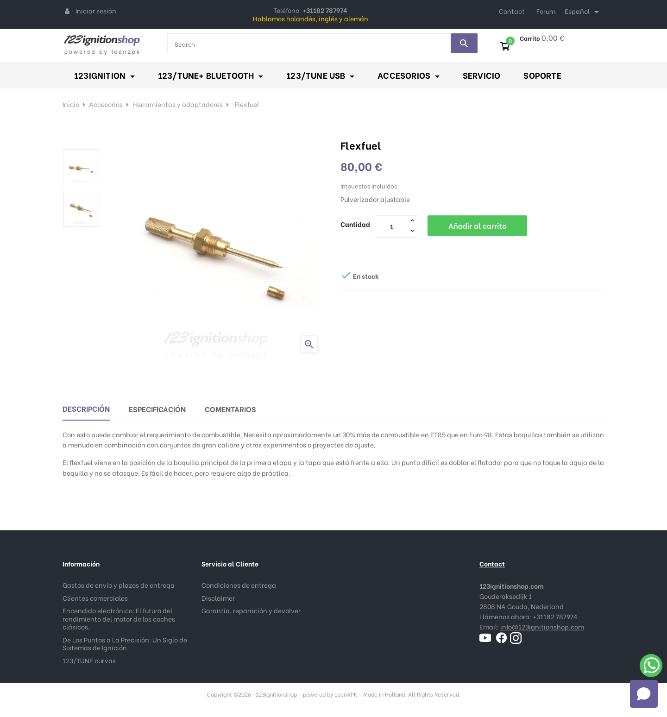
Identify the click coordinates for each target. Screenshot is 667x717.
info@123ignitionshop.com (542, 626)
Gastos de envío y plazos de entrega (119, 585)
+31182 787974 (555, 616)
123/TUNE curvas (89, 660)
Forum (545, 11)
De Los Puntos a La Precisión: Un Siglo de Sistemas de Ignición (125, 644)
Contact (512, 11)
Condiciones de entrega (238, 585)
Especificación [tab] (157, 408)
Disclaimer (218, 598)
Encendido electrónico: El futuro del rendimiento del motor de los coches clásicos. (119, 618)
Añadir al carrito (477, 225)
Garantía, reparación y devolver (251, 610)
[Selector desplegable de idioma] (583, 12)
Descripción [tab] (86, 408)
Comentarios (230, 408)
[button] (644, 694)
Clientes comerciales (95, 598)
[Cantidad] (391, 226)
